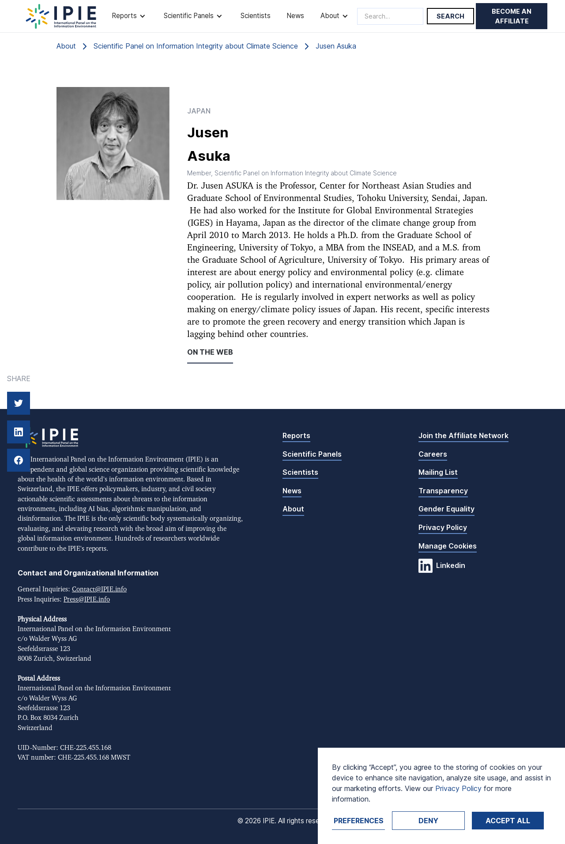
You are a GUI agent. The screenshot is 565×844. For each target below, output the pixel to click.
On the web (210, 352)
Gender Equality (446, 508)
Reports (296, 435)
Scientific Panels (312, 454)
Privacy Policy (442, 527)
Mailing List (438, 472)
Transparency (443, 490)
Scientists (256, 15)
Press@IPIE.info (87, 599)
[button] (129, 16)
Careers (432, 454)
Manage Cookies (447, 545)
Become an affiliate (511, 16)
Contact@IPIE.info (99, 589)
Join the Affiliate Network (463, 435)
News (295, 15)
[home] (61, 16)
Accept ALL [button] (508, 820)
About (293, 508)
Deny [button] (428, 820)
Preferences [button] (359, 820)
